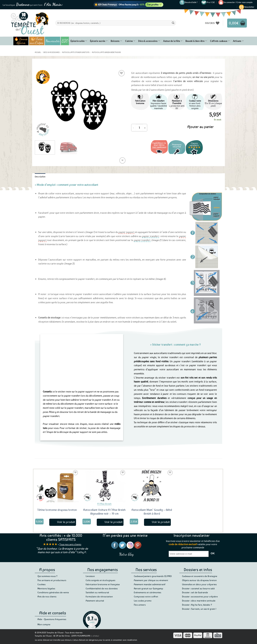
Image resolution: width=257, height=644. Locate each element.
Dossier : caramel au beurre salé (198, 588)
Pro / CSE (211, 2)
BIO (65, 40)
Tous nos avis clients (70, 544)
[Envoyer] (173, 23)
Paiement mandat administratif (149, 584)
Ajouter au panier (200, 127)
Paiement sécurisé (95, 600)
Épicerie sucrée (98, 41)
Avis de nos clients (46, 596)
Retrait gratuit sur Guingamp (148, 588)
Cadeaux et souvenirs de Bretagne (199, 576)
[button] (238, 2)
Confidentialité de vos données (102, 588)
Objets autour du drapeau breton (199, 580)
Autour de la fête (172, 41)
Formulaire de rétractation (99, 596)
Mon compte (43, 624)
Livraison (90, 576)
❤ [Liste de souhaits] (122, 160)
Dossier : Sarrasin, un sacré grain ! (199, 608)
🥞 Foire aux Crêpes (36, 41)
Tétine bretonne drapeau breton (57, 510)
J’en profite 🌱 (154, 4)
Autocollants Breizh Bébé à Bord (106, 52)
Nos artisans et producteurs (51, 580)
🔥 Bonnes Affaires (21, 41)
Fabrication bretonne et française (103, 584)
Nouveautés (53, 41)
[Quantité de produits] (139, 127)
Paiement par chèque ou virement (151, 580)
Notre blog (126, 554)
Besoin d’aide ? (191, 2)
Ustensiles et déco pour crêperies (199, 584)
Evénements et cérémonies (147, 592)
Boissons (116, 41)
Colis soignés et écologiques (100, 580)
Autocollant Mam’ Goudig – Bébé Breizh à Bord (152, 511)
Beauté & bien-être (196, 41)
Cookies (41, 584)
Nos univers (140, 604)
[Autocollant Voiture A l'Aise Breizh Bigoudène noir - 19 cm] (104, 485)
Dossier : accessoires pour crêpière (200, 596)
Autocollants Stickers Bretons (75, 52)
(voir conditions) (159, 147)
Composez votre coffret (146, 596)
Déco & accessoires (149, 41)
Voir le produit (66, 522)
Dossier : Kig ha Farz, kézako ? (197, 604)
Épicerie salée (78, 41)
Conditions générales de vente (53, 592)
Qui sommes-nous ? (47, 576)
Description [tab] (40, 176)
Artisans (238, 41)
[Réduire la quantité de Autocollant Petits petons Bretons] (133, 127)
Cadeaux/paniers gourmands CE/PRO (153, 576)
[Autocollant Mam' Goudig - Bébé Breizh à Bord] (152, 485)
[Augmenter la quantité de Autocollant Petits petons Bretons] (145, 127)
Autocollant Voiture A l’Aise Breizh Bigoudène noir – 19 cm (104, 511)
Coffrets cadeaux (220, 41)
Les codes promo (143, 600)
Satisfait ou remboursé (97, 592)
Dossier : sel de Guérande (195, 592)
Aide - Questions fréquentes (51, 619)
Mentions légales (46, 588)
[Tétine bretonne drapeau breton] (57, 485)
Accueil (38, 52)
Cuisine (130, 41)
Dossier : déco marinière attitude (198, 600)
